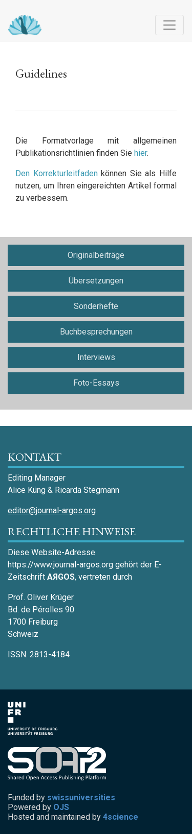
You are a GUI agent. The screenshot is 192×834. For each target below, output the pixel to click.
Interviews (96, 357)
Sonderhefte (96, 306)
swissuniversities (81, 797)
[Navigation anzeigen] (169, 25)
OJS (61, 807)
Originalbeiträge (96, 255)
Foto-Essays (96, 383)
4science (120, 817)
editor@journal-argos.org (52, 510)
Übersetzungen (96, 280)
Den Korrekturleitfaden (56, 173)
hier (140, 153)
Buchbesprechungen (96, 332)
